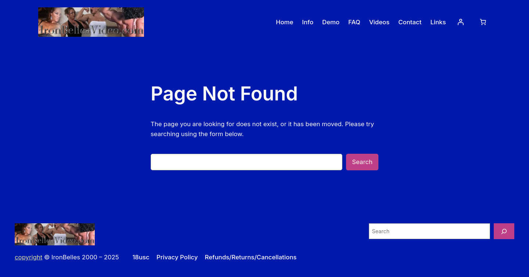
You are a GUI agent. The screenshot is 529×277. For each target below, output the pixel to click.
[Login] (460, 22)
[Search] (504, 231)
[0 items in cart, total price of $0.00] (483, 22)
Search (362, 162)
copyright (28, 257)
